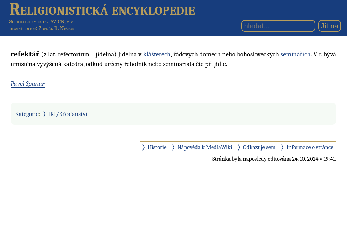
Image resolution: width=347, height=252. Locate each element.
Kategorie (27, 113)
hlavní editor (22, 28)
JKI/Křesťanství (67, 113)
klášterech (157, 54)
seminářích (296, 54)
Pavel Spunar (28, 84)
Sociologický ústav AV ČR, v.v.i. (43, 21)
